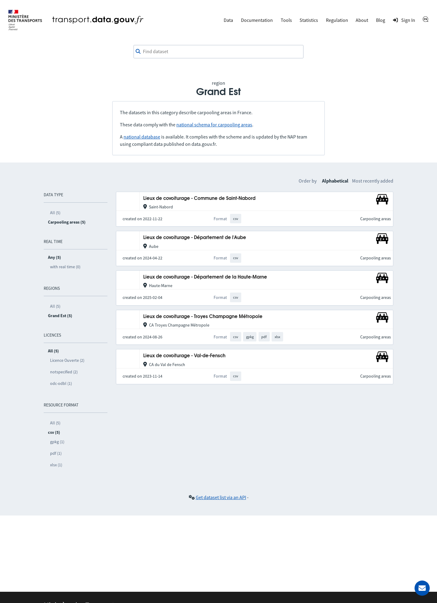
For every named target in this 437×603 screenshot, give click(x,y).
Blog (380, 20)
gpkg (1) (57, 441)
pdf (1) (56, 453)
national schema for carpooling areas (214, 125)
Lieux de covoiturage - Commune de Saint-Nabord (199, 198)
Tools (286, 20)
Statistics (309, 20)
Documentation (257, 20)
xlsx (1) (56, 465)
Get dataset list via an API (221, 497)
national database (142, 137)
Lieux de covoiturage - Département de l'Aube (194, 237)
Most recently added (372, 181)
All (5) (55, 212)
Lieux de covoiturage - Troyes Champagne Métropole (203, 316)
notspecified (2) (64, 372)
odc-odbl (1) (61, 383)
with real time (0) (65, 266)
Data (228, 20)
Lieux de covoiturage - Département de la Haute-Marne (205, 277)
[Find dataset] (218, 51)
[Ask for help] (422, 588)
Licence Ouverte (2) (67, 360)
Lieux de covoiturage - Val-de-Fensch (184, 356)
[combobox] (218, 51)
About (362, 20)
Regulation (337, 20)
